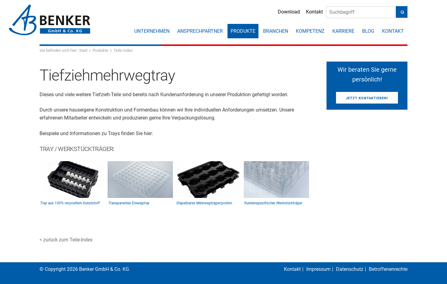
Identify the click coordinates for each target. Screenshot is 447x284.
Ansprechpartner (200, 31)
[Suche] (360, 12)
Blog (368, 31)
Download (289, 12)
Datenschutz (349, 269)
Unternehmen (152, 31)
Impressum (318, 269)
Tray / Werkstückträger (76, 149)
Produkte (243, 31)
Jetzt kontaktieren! (367, 98)
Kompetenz (310, 31)
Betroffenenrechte (388, 269)
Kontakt (314, 12)
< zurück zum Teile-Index (66, 240)
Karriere (343, 31)
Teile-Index (122, 50)
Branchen (275, 31)
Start (83, 50)
